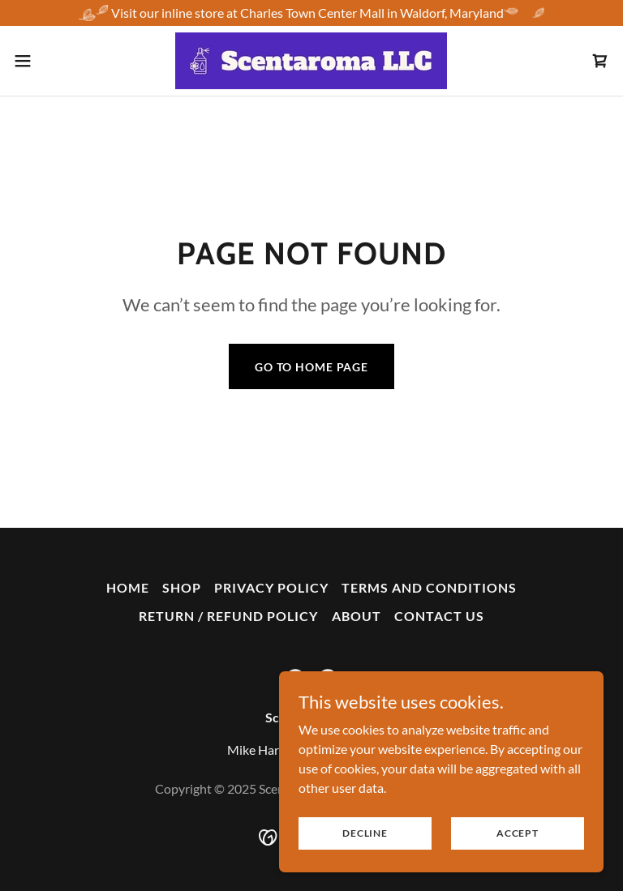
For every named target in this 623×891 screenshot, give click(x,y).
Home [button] (127, 587)
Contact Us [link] (439, 615)
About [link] (356, 615)
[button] (52, 61)
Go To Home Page (311, 367)
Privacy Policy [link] (271, 587)
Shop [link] (181, 587)
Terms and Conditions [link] (429, 587)
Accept (517, 833)
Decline (364, 833)
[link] (311, 60)
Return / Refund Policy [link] (228, 615)
